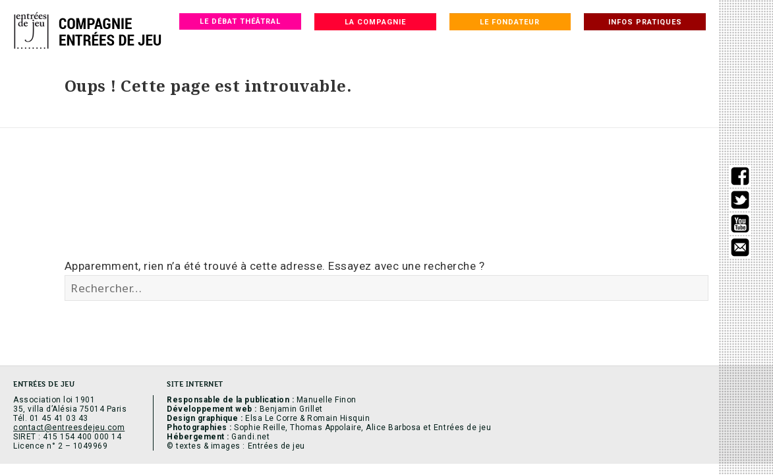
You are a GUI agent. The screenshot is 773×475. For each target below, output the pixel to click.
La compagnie (375, 22)
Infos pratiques (645, 22)
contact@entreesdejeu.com (69, 427)
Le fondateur (510, 22)
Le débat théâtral (240, 21)
